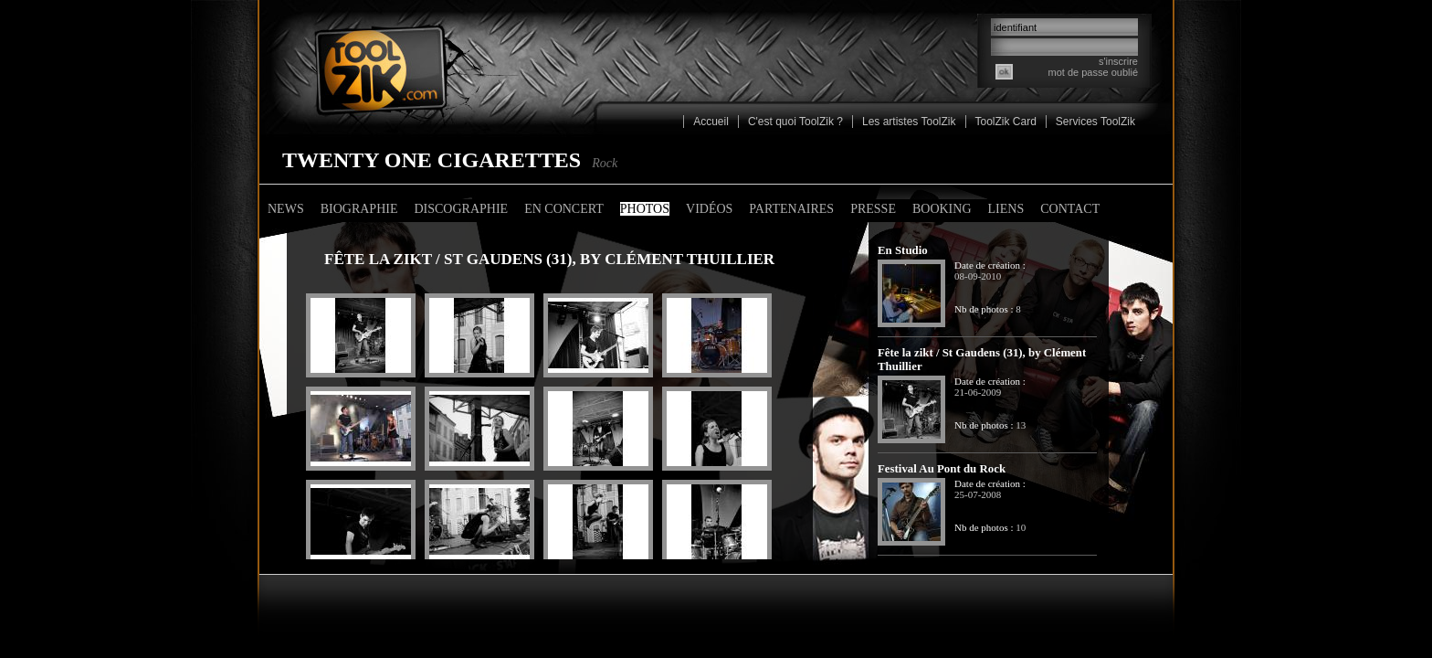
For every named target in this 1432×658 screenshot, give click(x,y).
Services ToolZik (1095, 121)
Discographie (461, 209)
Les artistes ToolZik (909, 121)
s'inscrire (1118, 61)
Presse (873, 209)
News (286, 209)
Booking (942, 209)
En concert (564, 209)
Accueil (711, 121)
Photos (644, 209)
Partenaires (791, 209)
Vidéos (709, 209)
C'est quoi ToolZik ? (795, 121)
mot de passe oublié (1093, 72)
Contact (1070, 209)
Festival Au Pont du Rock (942, 468)
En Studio (903, 250)
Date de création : (990, 265)
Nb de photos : (983, 308)
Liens (1006, 209)
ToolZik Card (1006, 121)
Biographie (359, 209)
